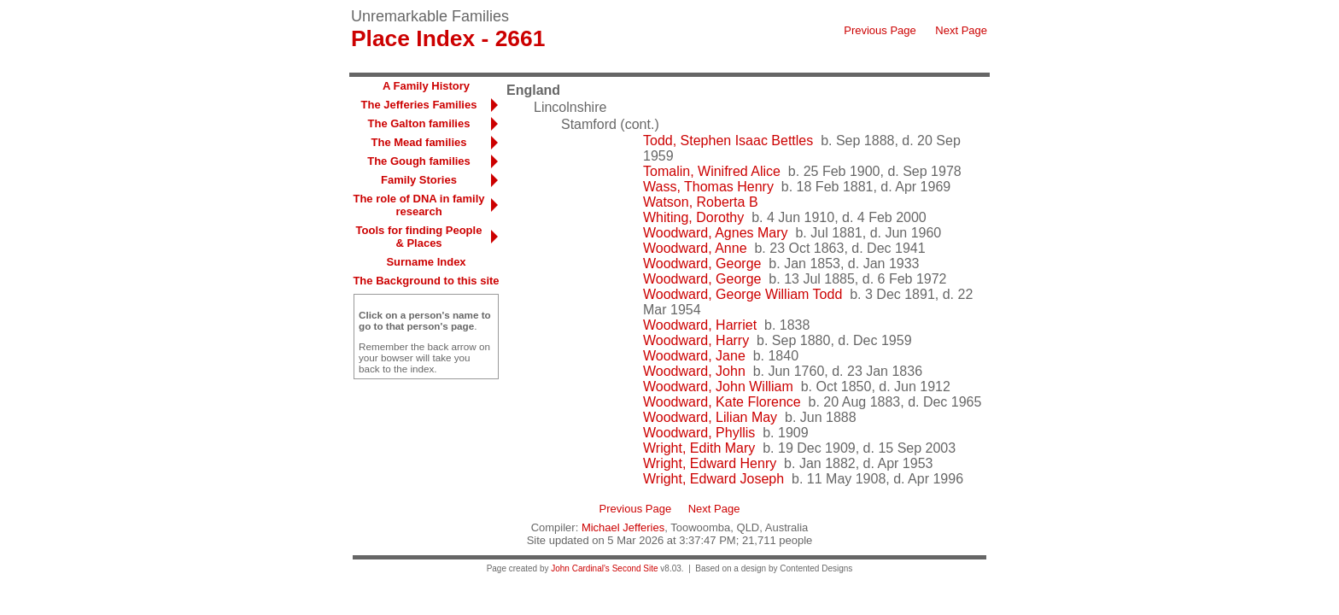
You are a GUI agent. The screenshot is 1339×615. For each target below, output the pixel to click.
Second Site (635, 568)
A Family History (426, 85)
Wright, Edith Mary (699, 448)
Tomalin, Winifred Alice (712, 171)
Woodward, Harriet (700, 325)
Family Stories (419, 179)
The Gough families (419, 161)
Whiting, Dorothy (693, 217)
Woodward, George (702, 263)
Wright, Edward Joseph (713, 479)
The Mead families (419, 142)
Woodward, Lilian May (710, 417)
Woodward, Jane (694, 355)
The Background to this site (426, 280)
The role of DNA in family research (418, 205)
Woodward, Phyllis (699, 432)
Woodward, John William (718, 386)
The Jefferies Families (419, 104)
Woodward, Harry (696, 340)
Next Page (961, 30)
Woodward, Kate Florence (722, 402)
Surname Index (425, 261)
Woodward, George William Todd (742, 294)
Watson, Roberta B (700, 202)
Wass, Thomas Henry (708, 186)
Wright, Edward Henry (709, 463)
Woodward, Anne (695, 248)
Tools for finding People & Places (419, 236)
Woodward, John (694, 371)
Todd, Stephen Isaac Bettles (728, 140)
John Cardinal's (580, 568)
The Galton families (419, 123)
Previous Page (880, 30)
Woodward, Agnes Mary (715, 233)
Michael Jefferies (623, 527)
